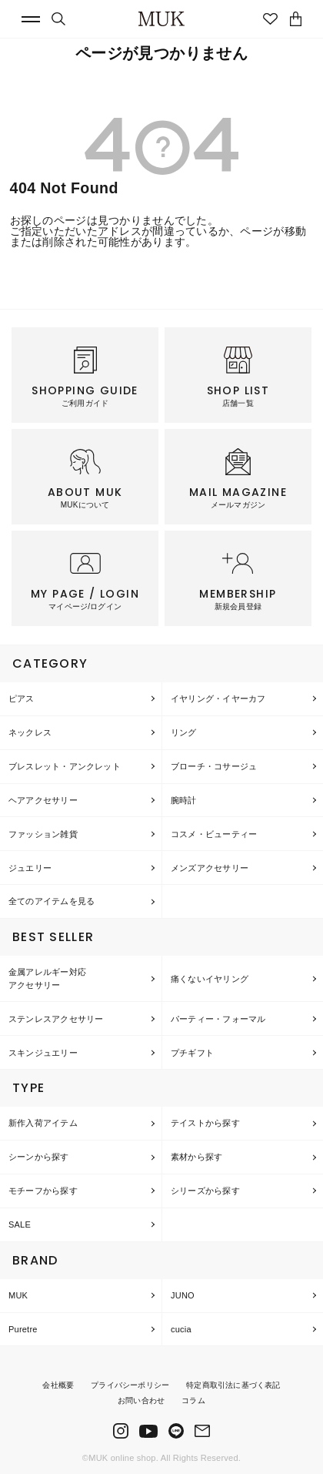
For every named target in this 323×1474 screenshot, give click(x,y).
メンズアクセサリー (209, 868)
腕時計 (184, 800)
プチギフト (192, 1052)
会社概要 (58, 1385)
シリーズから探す (205, 1190)
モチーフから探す (43, 1190)
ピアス (21, 698)
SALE (19, 1224)
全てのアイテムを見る (51, 901)
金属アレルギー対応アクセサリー (47, 978)
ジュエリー (30, 868)
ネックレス (30, 732)
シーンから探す (38, 1156)
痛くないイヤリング (209, 978)
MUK (18, 1295)
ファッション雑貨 (43, 834)
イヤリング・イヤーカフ (218, 698)
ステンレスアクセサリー (55, 1018)
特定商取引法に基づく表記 (233, 1385)
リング (184, 732)
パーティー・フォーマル (218, 1018)
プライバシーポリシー (130, 1385)
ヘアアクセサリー (43, 800)
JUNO (183, 1295)
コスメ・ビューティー (214, 834)
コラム (193, 1400)
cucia (181, 1329)
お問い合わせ (141, 1400)
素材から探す (196, 1156)
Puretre (23, 1329)
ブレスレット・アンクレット (64, 766)
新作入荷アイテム (43, 1122)
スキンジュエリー (43, 1052)
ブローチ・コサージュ (214, 766)
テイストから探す (205, 1122)
